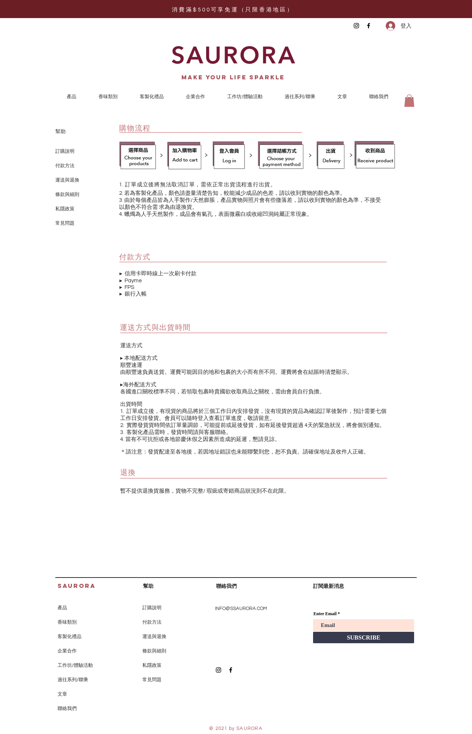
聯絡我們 (67, 708)
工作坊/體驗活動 (75, 665)
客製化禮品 (69, 636)
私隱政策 (64, 208)
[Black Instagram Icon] (356, 25)
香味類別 (67, 622)
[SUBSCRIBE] (363, 637)
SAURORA (77, 585)
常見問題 (64, 223)
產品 (62, 607)
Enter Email (325, 613)
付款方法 (64, 165)
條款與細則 (67, 194)
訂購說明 (64, 151)
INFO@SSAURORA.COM (241, 608)
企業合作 (67, 651)
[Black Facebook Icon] (368, 25)
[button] (409, 100)
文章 (62, 694)
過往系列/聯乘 (73, 679)
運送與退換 (67, 180)
